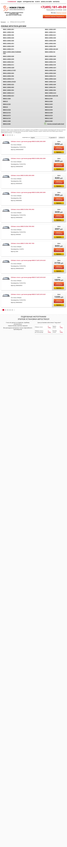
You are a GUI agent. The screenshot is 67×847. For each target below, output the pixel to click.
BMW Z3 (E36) (49, 121)
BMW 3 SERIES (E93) (8, 46)
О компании (12, 1)
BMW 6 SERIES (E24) (50, 70)
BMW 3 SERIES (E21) (50, 35)
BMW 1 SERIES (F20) (8, 32)
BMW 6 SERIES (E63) (8, 73)
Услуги (37, 1)
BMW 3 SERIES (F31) (8, 49)
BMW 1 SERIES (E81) (8, 29)
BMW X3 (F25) (7, 104)
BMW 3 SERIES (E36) (50, 38)
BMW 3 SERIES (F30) (50, 46)
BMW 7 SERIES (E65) (8, 87)
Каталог (3, 22)
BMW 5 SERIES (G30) (8, 67)
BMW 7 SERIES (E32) (8, 84)
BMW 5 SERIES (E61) (8, 62)
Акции (19, 1)
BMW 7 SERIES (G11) (8, 93)
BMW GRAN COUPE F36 (51, 95)
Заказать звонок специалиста (54, 16)
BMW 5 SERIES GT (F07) (9, 70)
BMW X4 (5, 107)
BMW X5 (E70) (49, 110)
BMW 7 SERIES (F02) (8, 90)
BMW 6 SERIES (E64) (50, 73)
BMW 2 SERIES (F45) (8, 35)
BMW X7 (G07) (49, 118)
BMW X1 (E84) (7, 98)
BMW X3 (5, 101)
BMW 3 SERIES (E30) (8, 38)
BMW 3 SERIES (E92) (50, 43)
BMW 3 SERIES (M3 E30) (51, 49)
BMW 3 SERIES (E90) (50, 40)
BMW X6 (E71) (7, 115)
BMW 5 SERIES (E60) (50, 59)
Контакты (56, 1)
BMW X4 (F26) (49, 107)
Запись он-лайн (46, 1)
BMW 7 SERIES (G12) (50, 93)
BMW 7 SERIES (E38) (50, 84)
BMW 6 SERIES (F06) (8, 76)
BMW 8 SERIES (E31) (8, 95)
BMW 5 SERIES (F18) (50, 64)
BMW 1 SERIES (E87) (50, 29)
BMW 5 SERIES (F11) (8, 64)
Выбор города (61, 13)
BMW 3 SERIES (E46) (8, 40)
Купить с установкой (58, 148)
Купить (58, 152)
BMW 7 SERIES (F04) (50, 90)
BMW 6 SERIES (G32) (50, 79)
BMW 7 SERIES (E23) (50, 81)
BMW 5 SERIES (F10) (50, 62)
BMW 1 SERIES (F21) (50, 32)
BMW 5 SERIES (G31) (50, 67)
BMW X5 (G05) (49, 112)
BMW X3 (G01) (49, 104)
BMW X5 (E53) (7, 110)
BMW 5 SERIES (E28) (8, 56)
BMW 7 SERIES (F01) (50, 87)
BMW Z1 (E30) (7, 121)
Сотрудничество (28, 1)
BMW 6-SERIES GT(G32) (9, 81)
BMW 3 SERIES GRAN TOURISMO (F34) (12, 52)
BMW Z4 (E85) (7, 124)
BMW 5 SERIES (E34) (50, 56)
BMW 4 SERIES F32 (50, 52)
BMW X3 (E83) (49, 101)
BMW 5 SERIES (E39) (8, 59)
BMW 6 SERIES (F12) (50, 76)
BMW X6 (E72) (49, 115)
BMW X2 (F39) (49, 98)
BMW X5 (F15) (7, 112)
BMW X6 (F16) (7, 118)
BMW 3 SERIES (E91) (8, 43)
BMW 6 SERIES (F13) (8, 79)
